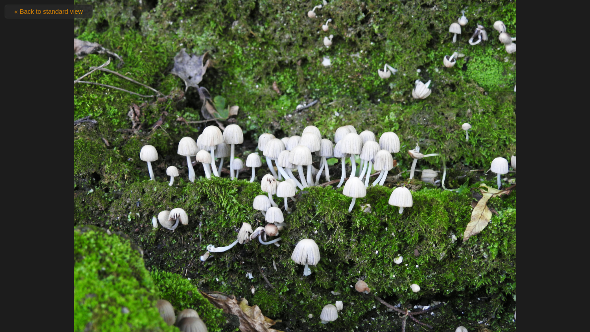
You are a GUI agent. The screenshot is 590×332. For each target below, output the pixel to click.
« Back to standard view (48, 11)
